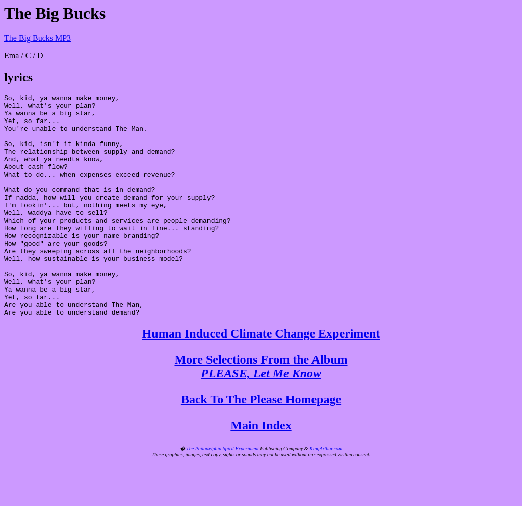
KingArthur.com (325, 493)
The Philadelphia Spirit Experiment (222, 493)
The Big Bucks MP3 (37, 38)
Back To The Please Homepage (261, 443)
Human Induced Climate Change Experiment (261, 377)
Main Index (260, 469)
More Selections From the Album (260, 410)
